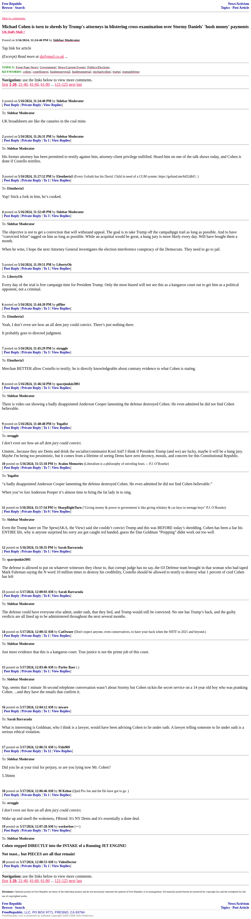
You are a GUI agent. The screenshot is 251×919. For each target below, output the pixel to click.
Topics (225, 8)
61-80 (45, 84)
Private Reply (31, 105)
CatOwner (65, 632)
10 (3, 464)
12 (3, 547)
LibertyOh (64, 264)
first (5, 84)
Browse (7, 8)
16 (3, 707)
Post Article (240, 8)
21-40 (22, 84)
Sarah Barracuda (70, 547)
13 (3, 592)
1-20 (12, 84)
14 (3, 632)
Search (20, 8)
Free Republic (12, 4)
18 (3, 791)
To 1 (46, 140)
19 (3, 826)
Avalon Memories (70, 464)
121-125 (61, 84)
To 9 (46, 511)
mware (63, 707)
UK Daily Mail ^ (13, 32)
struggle (62, 348)
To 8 (46, 596)
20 (3, 862)
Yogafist (62, 424)
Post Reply (11, 105)
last (79, 84)
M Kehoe (64, 791)
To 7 (46, 468)
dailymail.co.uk (52, 56)
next (72, 84)
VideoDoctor (67, 862)
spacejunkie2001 (68, 384)
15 (3, 667)
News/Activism (238, 4)
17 (3, 747)
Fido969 (64, 747)
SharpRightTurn (70, 507)
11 (3, 507)
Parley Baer (66, 667)
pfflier (60, 304)
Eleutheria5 (64, 176)
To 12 (47, 751)
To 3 (46, 216)
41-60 (33, 84)
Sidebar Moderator (70, 101)
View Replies (52, 105)
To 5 (46, 308)
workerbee (66, 826)
